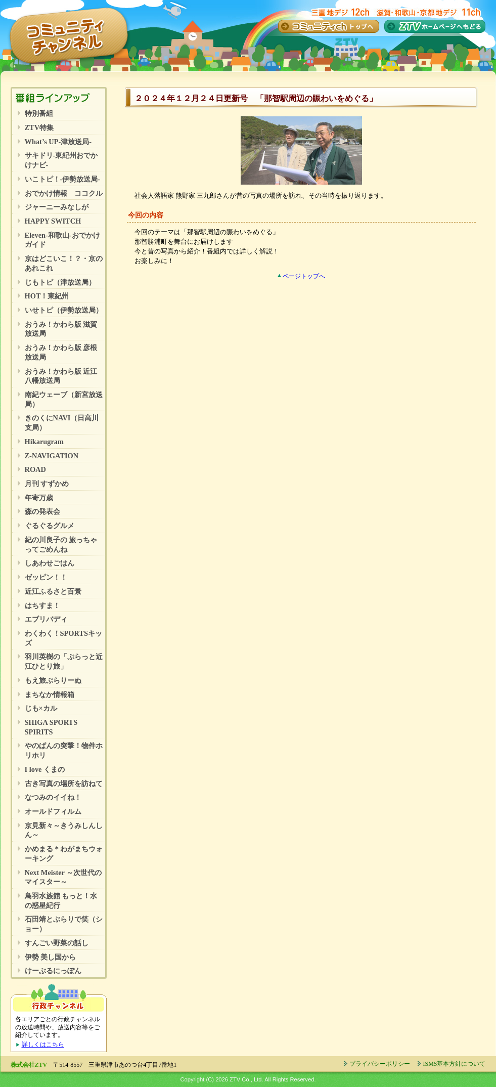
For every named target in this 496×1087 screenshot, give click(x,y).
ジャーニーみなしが (56, 207)
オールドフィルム (53, 811)
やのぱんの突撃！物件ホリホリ (64, 750)
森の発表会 (42, 511)
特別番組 (39, 113)
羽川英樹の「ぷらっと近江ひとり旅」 (64, 661)
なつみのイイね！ (53, 797)
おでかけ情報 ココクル (64, 193)
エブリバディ (46, 619)
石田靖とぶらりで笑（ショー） (64, 924)
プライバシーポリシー (379, 1063)
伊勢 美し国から (50, 957)
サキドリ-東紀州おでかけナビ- (61, 160)
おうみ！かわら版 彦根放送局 (61, 352)
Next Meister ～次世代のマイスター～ (63, 877)
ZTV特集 (39, 127)
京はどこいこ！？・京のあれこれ (64, 263)
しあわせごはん (49, 563)
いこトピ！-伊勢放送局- (63, 179)
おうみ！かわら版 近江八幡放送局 (61, 376)
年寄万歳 (39, 498)
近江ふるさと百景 (53, 591)
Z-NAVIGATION (52, 456)
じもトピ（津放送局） (60, 282)
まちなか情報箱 (49, 694)
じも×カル (41, 708)
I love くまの (45, 769)
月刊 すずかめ (47, 484)
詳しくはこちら (43, 1044)
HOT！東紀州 (47, 296)
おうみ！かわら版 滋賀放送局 (61, 329)
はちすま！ (42, 605)
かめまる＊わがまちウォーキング (64, 853)
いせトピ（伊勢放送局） (64, 310)
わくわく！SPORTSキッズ (63, 638)
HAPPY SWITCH (53, 221)
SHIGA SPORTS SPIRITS (51, 727)
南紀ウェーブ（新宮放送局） (64, 399)
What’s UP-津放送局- (58, 142)
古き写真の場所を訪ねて (64, 783)
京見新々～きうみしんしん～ (64, 830)
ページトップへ (304, 276)
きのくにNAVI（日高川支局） (62, 422)
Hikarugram (44, 442)
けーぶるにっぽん (53, 971)
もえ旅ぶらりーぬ (53, 680)
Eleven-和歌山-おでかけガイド (62, 240)
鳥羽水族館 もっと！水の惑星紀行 (61, 900)
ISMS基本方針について (454, 1063)
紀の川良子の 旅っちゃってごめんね (61, 544)
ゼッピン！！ (46, 577)
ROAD (35, 469)
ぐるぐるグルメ (49, 525)
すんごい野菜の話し (56, 943)
